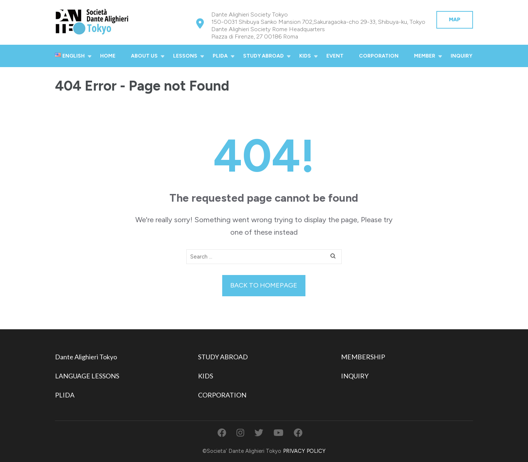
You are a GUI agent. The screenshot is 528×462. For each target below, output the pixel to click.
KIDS (305, 56)
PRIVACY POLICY (304, 451)
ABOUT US (144, 56)
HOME (107, 56)
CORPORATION (379, 56)
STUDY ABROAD (263, 56)
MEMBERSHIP (363, 357)
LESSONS (185, 56)
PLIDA (220, 56)
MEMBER (424, 56)
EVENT (335, 56)
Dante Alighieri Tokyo (86, 357)
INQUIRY (461, 56)
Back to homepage (263, 285)
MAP (455, 19)
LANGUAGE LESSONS (87, 376)
